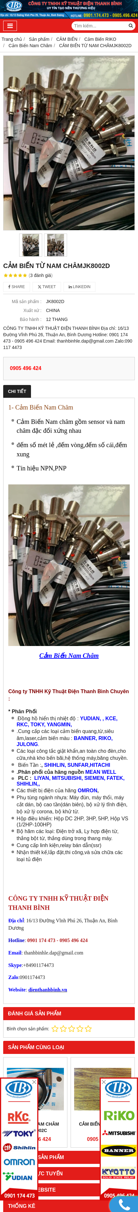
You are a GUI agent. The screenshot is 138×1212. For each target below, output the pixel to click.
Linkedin (80, 287)
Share (16, 287)
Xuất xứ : (32, 310)
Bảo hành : (31, 319)
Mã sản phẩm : (27, 301)
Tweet (47, 287)
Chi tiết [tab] (17, 391)
